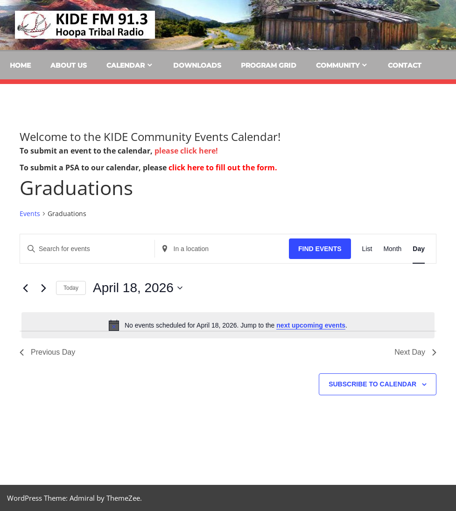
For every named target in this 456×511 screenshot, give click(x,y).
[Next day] (43, 288)
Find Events (320, 248)
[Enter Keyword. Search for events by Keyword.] (87, 249)
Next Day (415, 352)
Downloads (197, 65)
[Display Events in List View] (367, 249)
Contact (404, 65)
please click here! (186, 151)
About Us (68, 65)
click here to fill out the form (221, 167)
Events (30, 213)
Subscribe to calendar (372, 384)
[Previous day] (25, 288)
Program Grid (268, 65)
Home (20, 65)
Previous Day (47, 352)
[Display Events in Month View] (392, 249)
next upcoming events (310, 325)
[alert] (228, 325)
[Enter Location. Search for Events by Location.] (222, 249)
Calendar (125, 65)
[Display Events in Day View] (419, 249)
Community (337, 65)
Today (70, 288)
